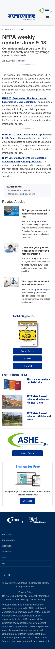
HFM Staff (19, 61)
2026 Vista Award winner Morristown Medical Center (38, 399)
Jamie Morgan (43, 289)
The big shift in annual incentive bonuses (35, 283)
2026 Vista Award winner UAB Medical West (39, 416)
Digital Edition (27, 316)
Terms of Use (12, 599)
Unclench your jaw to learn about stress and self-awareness (35, 250)
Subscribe (27, 501)
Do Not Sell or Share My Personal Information (25, 596)
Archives (27, 358)
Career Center (27, 453)
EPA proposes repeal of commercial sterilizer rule (35, 213)
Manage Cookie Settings (33, 599)
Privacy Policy (25, 592)
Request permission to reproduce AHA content (25, 641)
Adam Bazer (42, 258)
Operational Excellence (19, 190)
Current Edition (27, 351)
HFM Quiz (27, 366)
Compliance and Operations (21, 194)
